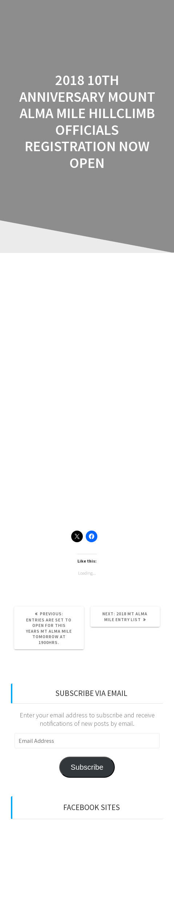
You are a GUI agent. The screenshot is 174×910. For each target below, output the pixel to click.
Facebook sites (91, 807)
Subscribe (86, 767)
